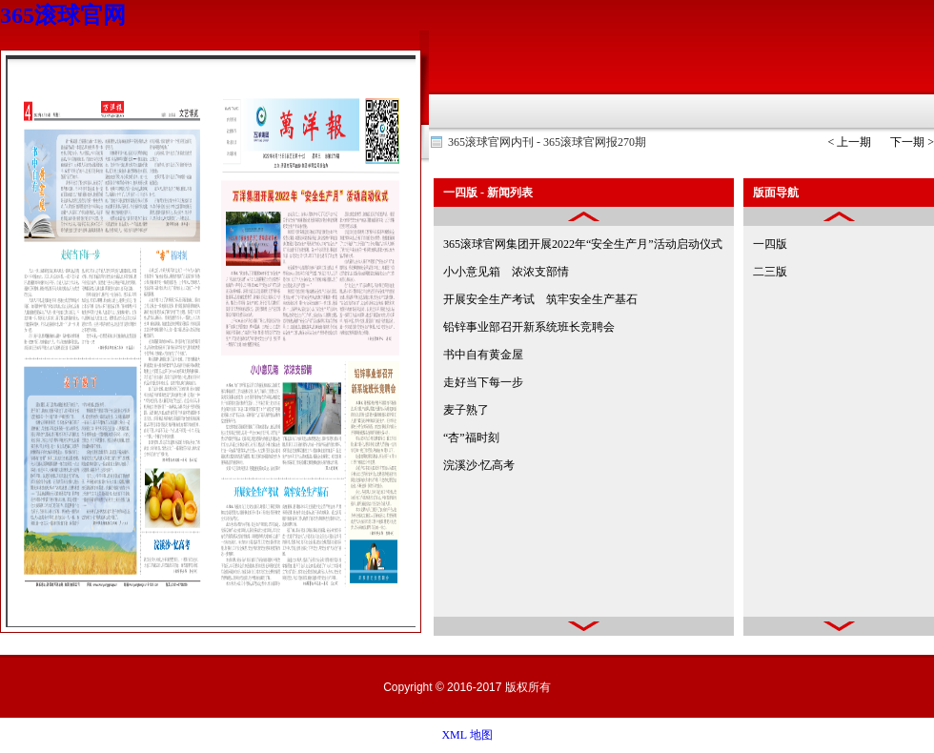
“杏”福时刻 (471, 437)
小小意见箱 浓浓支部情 (506, 271)
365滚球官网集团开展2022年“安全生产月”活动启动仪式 (582, 244)
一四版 (770, 244)
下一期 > (912, 142)
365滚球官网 (63, 15)
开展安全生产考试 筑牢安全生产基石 (540, 299)
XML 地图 (466, 735)
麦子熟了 (466, 410)
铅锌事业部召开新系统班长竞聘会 (529, 327)
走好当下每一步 (483, 382)
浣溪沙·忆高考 (479, 465)
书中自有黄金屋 (483, 354)
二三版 (770, 271)
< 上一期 (849, 142)
